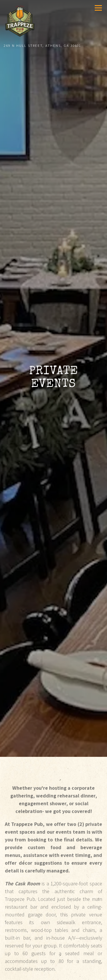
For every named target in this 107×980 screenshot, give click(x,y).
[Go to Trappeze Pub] (53, 46)
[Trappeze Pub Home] (21, 20)
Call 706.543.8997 (54, 960)
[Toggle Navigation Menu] (98, 8)
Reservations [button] (54, 973)
